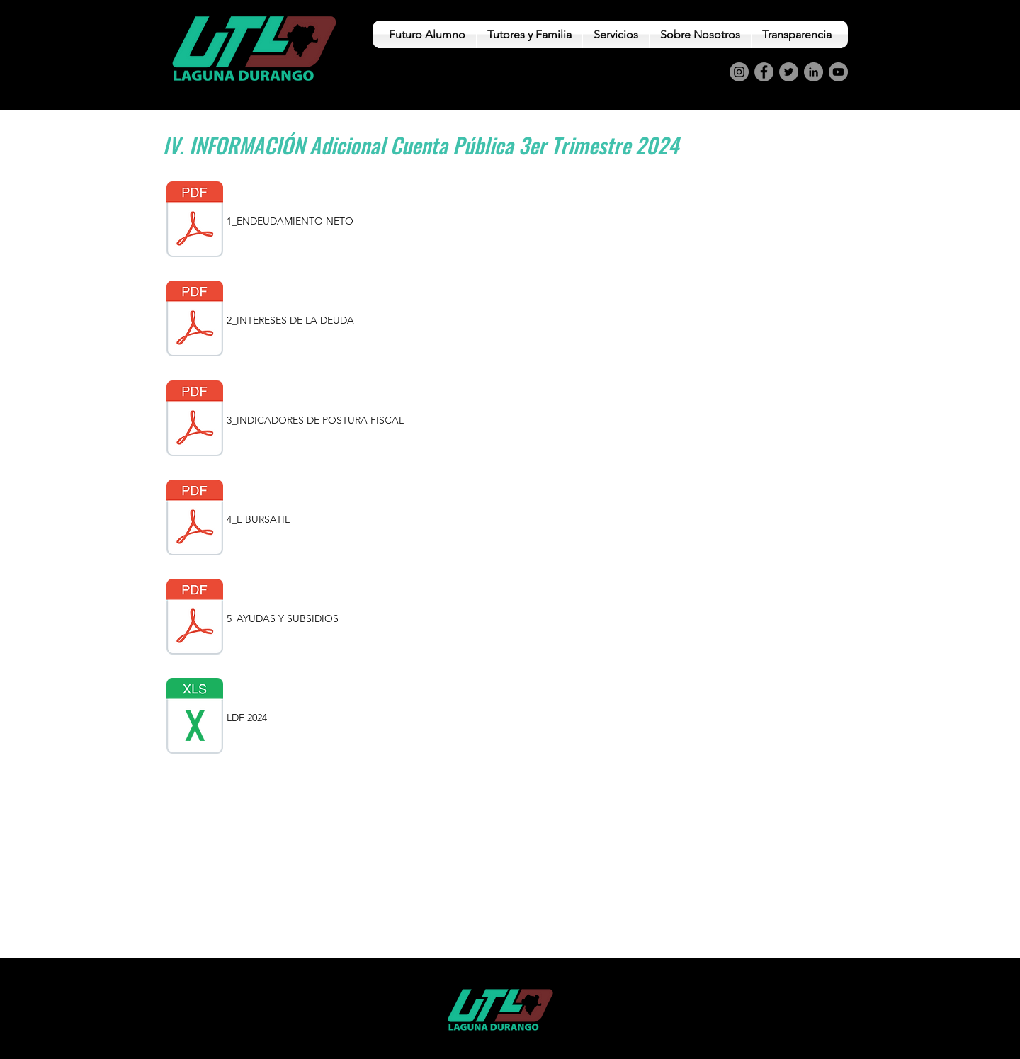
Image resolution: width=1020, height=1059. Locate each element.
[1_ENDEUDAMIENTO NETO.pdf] (195, 221)
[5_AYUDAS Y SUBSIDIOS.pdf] (195, 618)
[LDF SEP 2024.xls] (195, 717)
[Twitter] (788, 71)
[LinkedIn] (813, 71)
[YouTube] (838, 71)
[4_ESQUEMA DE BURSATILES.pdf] (195, 519)
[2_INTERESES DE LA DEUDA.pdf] (195, 320)
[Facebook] (764, 71)
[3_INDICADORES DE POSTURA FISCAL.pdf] (195, 420)
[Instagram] (739, 71)
